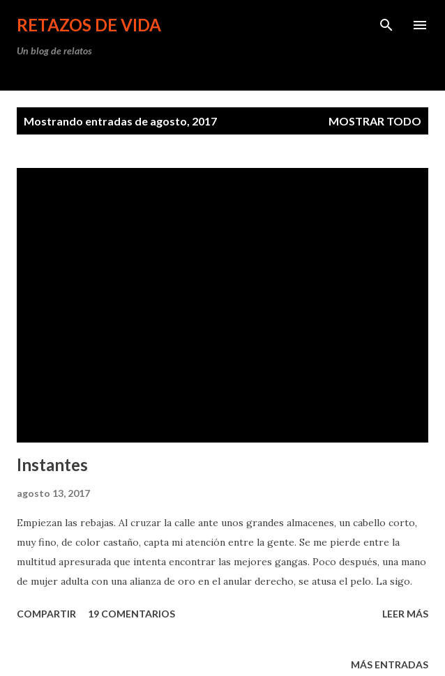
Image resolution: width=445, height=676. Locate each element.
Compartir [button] (46, 614)
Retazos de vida (89, 25)
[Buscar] (386, 25)
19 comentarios (131, 614)
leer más (405, 614)
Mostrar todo (375, 121)
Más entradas (389, 664)
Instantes (52, 464)
